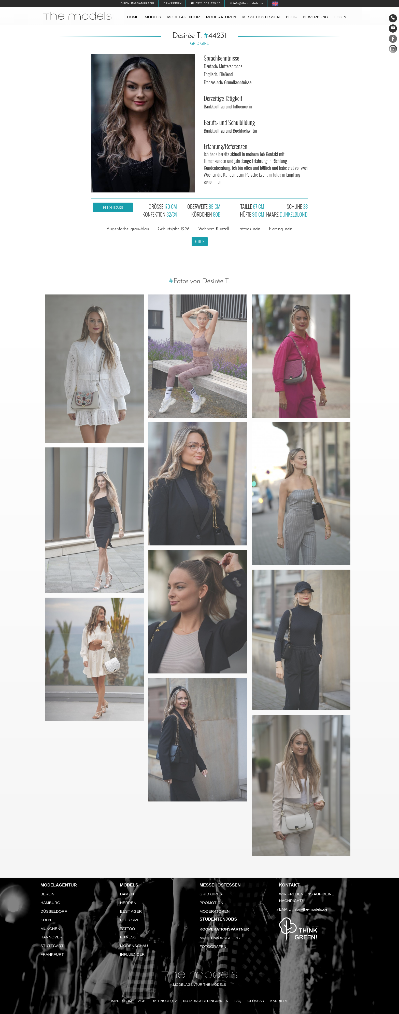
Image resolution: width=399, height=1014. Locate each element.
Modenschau (134, 945)
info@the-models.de (310, 909)
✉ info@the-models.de (246, 3)
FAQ (237, 1001)
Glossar (255, 1001)
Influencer (132, 954)
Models (153, 17)
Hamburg (50, 902)
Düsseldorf (53, 911)
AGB (141, 1001)
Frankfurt (52, 954)
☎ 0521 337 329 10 (206, 3)
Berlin (47, 894)
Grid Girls (211, 894)
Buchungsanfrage (137, 3)
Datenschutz (164, 1001)
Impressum (121, 1001)
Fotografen (213, 946)
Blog (291, 17)
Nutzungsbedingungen (206, 1001)
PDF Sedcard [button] (113, 207)
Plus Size (130, 920)
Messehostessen (261, 17)
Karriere (279, 1001)
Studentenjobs (218, 919)
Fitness (128, 937)
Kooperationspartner (224, 929)
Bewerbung (315, 17)
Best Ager (131, 911)
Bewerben (172, 3)
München (50, 928)
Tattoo (127, 928)
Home (133, 17)
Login (340, 17)
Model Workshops (220, 938)
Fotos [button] (199, 241)
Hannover (51, 937)
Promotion (211, 902)
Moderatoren (221, 17)
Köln (45, 920)
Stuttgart (52, 945)
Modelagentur (183, 17)
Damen (127, 894)
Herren (128, 902)
